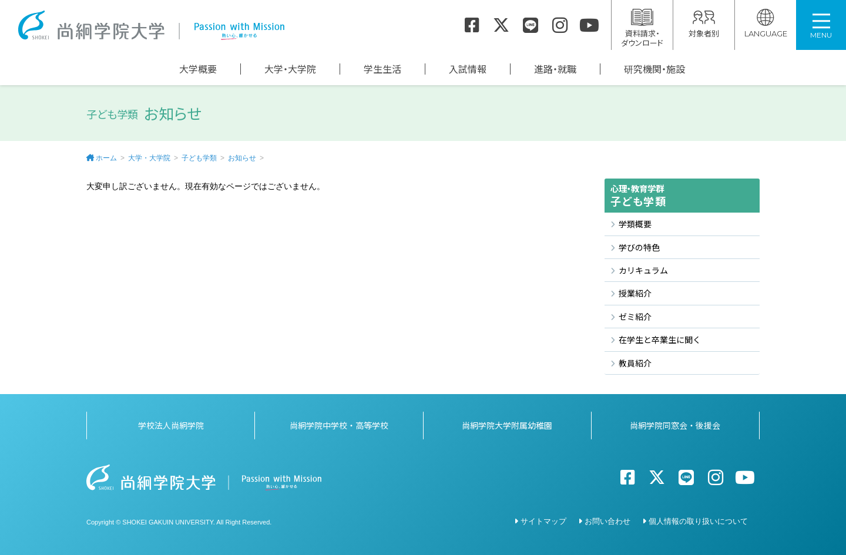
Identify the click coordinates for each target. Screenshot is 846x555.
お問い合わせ (607, 519)
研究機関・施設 (654, 69)
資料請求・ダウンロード (642, 28)
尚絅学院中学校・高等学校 (339, 423)
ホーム (106, 158)
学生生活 (382, 69)
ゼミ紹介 (635, 316)
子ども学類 (199, 158)
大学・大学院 (290, 69)
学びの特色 (639, 247)
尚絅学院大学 (151, 25)
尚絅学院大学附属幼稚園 (507, 423)
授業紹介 (635, 293)
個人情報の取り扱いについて (698, 519)
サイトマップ (543, 519)
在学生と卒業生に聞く (660, 339)
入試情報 (467, 69)
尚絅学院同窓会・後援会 (675, 423)
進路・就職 (555, 69)
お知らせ (242, 158)
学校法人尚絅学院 (171, 423)
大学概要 (198, 69)
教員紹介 (635, 363)
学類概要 (635, 224)
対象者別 (704, 24)
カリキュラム (643, 270)
